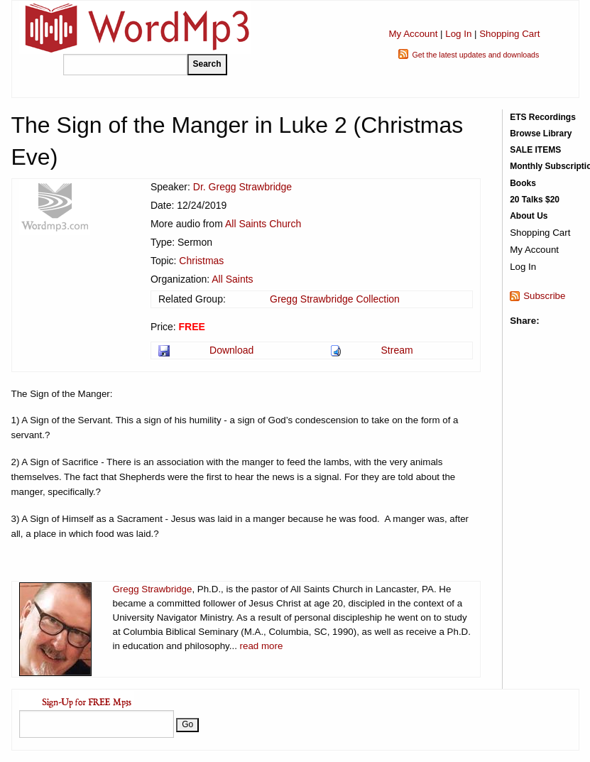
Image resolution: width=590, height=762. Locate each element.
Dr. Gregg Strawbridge (242, 186)
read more (261, 646)
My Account (412, 33)
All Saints (232, 279)
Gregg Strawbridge (152, 589)
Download (231, 350)
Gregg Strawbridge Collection (335, 299)
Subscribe (544, 295)
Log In (458, 33)
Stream (397, 350)
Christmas (201, 260)
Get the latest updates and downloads (475, 54)
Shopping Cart (509, 33)
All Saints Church (263, 223)
